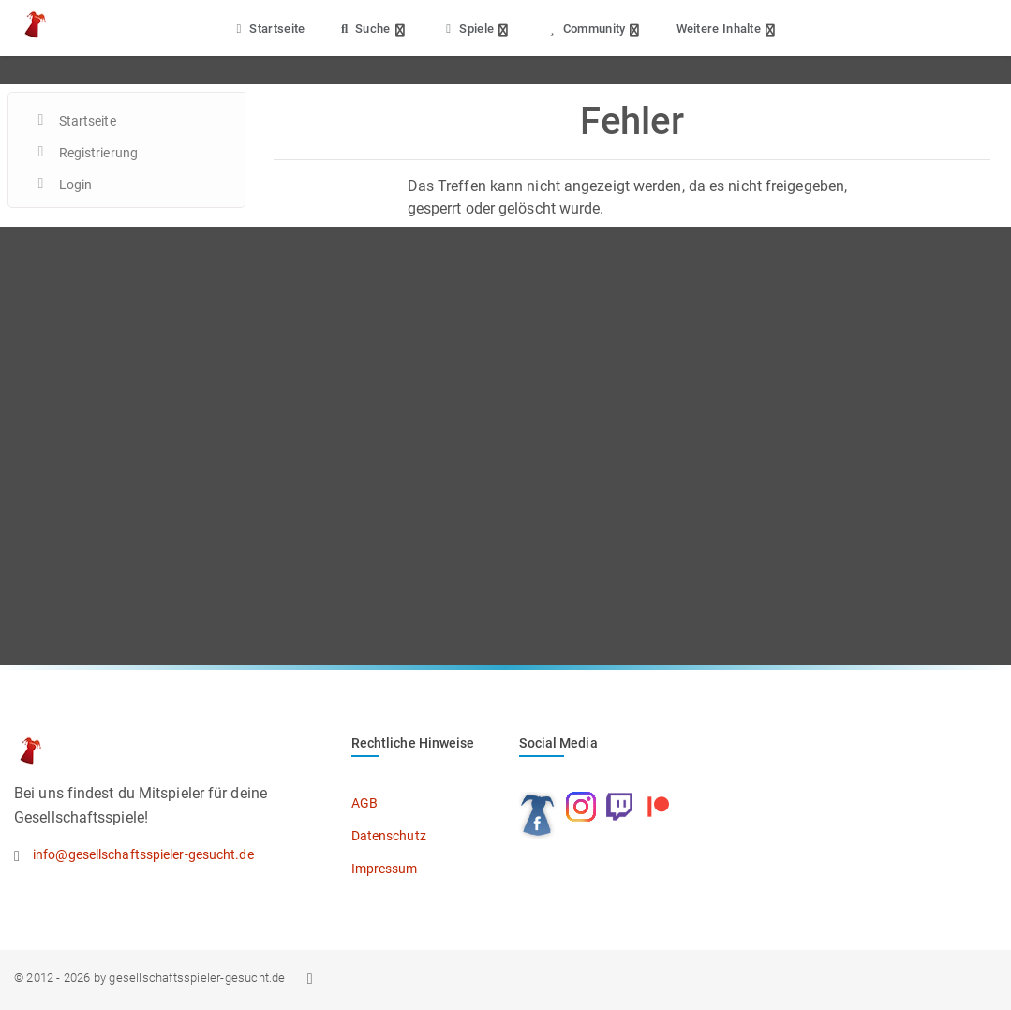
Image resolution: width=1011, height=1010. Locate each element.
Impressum (384, 868)
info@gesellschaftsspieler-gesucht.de (143, 854)
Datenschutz (388, 835)
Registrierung (98, 152)
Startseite (268, 29)
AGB (364, 802)
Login (76, 184)
